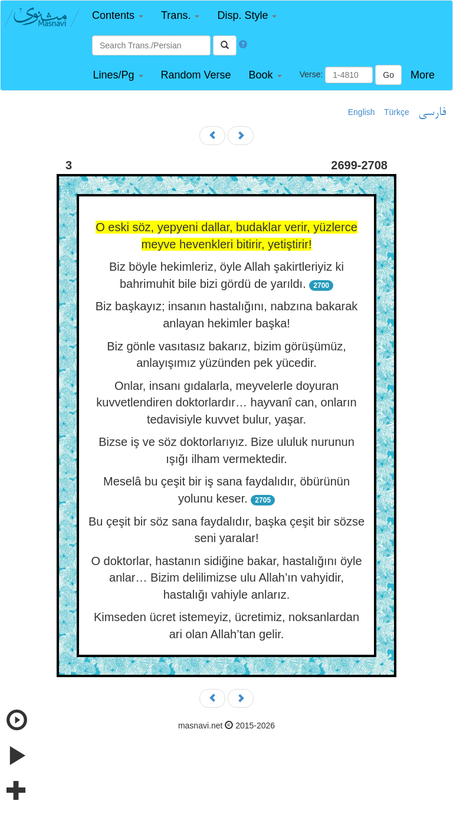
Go (388, 75)
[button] (117, 16)
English (361, 112)
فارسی (432, 113)
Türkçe (396, 112)
